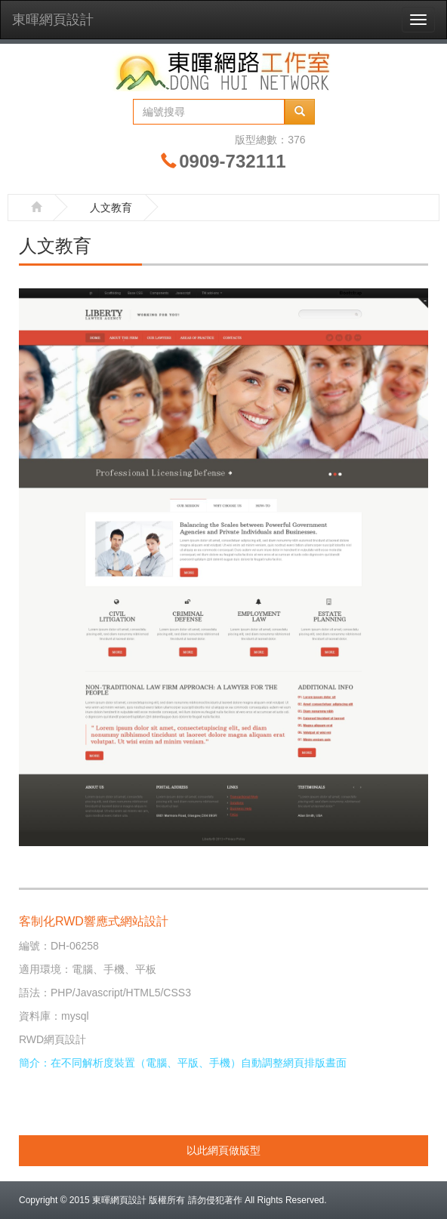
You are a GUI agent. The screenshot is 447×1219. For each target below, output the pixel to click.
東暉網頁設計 (53, 19)
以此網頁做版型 (223, 1150)
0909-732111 (232, 161)
